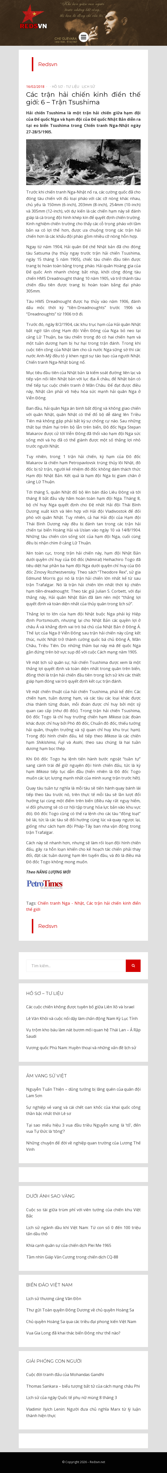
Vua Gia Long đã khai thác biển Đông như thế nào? (73, 1333)
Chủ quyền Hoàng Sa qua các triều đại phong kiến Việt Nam (81, 1321)
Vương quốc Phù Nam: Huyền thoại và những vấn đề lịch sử (81, 1047)
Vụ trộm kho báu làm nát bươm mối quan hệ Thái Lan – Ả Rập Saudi (83, 1033)
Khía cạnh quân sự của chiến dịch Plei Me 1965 (68, 1245)
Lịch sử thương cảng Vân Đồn (53, 1298)
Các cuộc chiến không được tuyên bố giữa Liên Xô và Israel (80, 1007)
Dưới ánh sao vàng (50, 1196)
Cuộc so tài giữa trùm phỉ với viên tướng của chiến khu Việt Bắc (83, 1213)
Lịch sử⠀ (89, 86)
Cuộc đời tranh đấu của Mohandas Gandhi (65, 1374)
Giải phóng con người (54, 1361)
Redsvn (47, 64)
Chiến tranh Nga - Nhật (61, 903)
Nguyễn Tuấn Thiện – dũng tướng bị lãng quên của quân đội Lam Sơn (83, 1092)
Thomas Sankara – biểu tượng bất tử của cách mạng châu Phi (83, 1386)
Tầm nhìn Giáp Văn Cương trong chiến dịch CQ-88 (72, 1257)
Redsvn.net (97, 1462)
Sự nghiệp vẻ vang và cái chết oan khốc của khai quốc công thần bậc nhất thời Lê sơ (83, 1110)
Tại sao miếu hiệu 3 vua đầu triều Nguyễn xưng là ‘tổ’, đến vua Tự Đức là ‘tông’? (83, 1128)
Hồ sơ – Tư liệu (44, 993)
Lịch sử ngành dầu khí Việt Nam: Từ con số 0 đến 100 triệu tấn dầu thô (83, 1231)
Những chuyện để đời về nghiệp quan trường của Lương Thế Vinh (83, 1146)
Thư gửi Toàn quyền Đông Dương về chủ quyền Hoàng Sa (80, 1310)
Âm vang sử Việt (46, 1076)
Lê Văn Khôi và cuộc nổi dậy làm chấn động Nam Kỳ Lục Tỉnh (82, 1018)
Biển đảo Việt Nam (49, 1285)
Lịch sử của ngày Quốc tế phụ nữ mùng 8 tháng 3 (71, 1397)
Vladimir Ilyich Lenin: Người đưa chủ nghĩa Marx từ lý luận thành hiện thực (83, 1412)
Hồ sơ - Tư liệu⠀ (67, 86)
